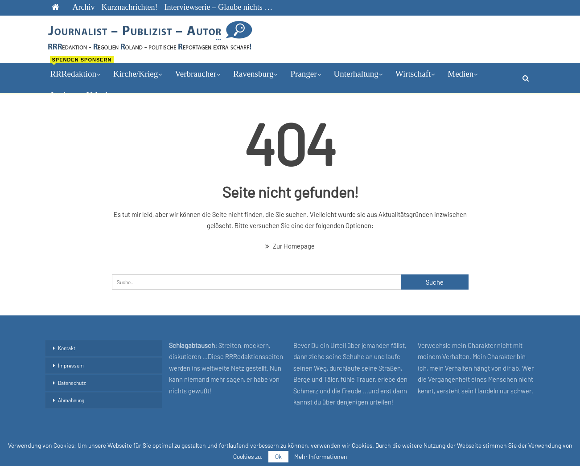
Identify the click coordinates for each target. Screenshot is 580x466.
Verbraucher (195, 73)
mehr (456, 73)
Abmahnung (71, 400)
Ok (278, 456)
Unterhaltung (356, 73)
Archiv (84, 7)
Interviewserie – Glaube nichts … (218, 7)
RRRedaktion (78, 70)
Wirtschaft (413, 73)
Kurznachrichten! (129, 7)
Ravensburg (253, 73)
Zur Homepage (290, 246)
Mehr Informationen (320, 457)
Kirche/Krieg (135, 73)
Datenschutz (72, 383)
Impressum (71, 365)
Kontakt (66, 348)
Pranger (303, 73)
